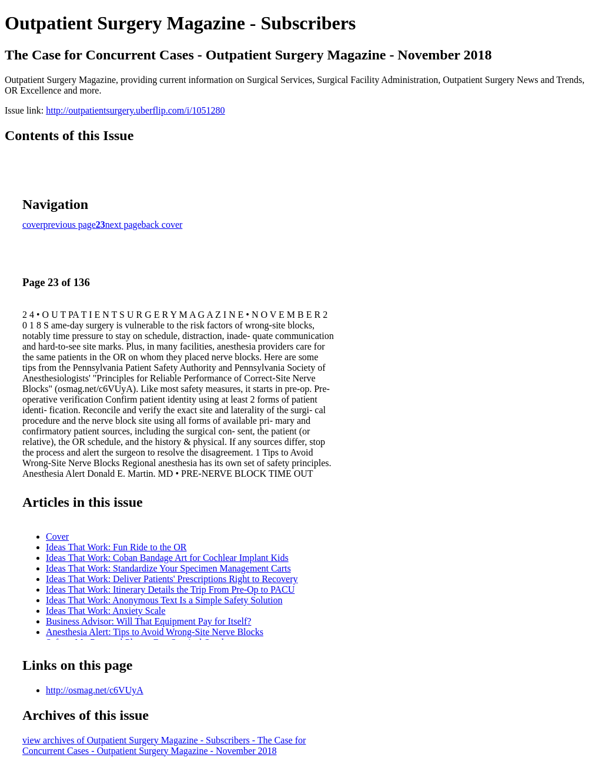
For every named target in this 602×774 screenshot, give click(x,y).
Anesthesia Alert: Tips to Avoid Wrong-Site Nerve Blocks (154, 632)
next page (123, 225)
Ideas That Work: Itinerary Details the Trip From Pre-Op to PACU (170, 589)
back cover (162, 225)
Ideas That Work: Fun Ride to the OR (116, 547)
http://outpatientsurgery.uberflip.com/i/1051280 (135, 110)
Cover (57, 536)
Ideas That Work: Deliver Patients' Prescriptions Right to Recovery (171, 579)
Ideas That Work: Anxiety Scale (105, 611)
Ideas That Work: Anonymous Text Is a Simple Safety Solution (164, 600)
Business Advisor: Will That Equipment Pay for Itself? (148, 621)
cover (33, 225)
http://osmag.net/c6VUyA (94, 690)
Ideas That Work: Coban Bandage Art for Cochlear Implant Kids (167, 558)
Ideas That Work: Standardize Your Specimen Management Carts (168, 568)
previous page (70, 225)
